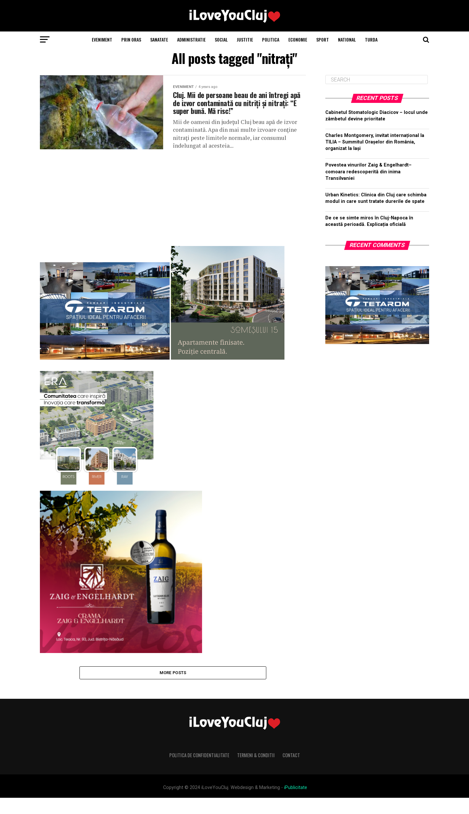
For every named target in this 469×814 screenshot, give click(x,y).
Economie (297, 39)
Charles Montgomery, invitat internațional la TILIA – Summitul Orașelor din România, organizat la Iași (374, 142)
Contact (291, 771)
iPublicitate (295, 804)
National (347, 39)
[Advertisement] (173, 210)
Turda (371, 39)
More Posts (173, 688)
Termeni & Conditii (256, 771)
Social (221, 39)
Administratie (191, 39)
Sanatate (159, 39)
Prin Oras (131, 39)
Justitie (245, 39)
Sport (322, 39)
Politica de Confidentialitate (199, 771)
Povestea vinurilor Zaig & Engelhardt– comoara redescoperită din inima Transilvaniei (368, 171)
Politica (270, 39)
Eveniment (102, 39)
